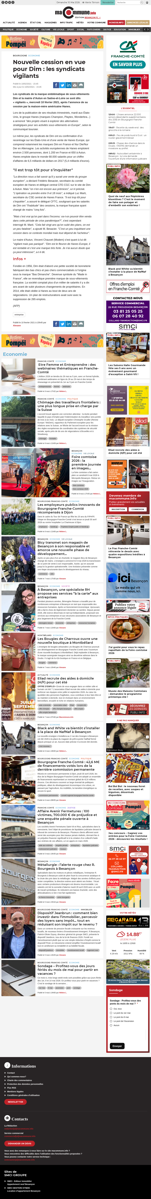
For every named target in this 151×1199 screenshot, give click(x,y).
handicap (53, 527)
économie (59, 623)
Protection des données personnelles (25, 1084)
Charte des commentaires (19, 1080)
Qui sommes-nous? (16, 1076)
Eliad (72, 705)
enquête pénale (62, 845)
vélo (52, 574)
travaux (63, 849)
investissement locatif (76, 950)
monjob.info (81, 705)
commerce (43, 574)
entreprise (19, 314)
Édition (79, 17)
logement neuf (92, 950)
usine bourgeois (63, 897)
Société (65, 586)
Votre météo (128, 913)
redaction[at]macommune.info (18, 1129)
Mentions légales (15, 1091)
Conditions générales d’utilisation (23, 1095)
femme (56, 387)
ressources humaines (87, 623)
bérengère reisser (46, 623)
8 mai (50, 988)
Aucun (116, 1025)
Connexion (138, 509)
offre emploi (78, 709)
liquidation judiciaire (90, 845)
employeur (43, 527)
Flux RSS (11, 1088)
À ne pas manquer (128, 720)
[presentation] (108, 737)
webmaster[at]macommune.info (19, 1160)
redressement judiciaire (48, 849)
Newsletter (15, 1102)
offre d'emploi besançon (62, 709)
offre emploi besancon (47, 712)
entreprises (71, 623)
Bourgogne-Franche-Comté (53, 501)
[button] (141, 2)
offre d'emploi (44, 709)
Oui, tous (118, 1009)
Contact (11, 1073)
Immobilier (86, 910)
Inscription (118, 509)
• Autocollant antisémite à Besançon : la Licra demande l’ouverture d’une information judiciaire (127, 156)
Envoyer (117, 1046)
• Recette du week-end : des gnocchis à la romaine (126, 128)
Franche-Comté (46, 361)
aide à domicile (45, 705)
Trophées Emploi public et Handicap (74, 527)
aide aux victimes (45, 845)
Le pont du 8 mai (121, 1017)
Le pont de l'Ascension (124, 1021)
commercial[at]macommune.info (20, 1136)
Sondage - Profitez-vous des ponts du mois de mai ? (125, 1002)
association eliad (60, 705)
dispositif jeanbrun (46, 950)
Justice (71, 808)
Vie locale (88, 453)
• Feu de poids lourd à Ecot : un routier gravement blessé (127, 136)
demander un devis (19, 1143)
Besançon (77, 451)
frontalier (53, 439)
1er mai (42, 988)
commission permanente (48, 795)
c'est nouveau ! (45, 746)
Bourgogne (20, 55)
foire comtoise (78, 485)
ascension (60, 988)
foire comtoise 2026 (80, 489)
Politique (72, 399)
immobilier (60, 950)
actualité (43, 675)
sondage (76, 988)
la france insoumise (46, 897)
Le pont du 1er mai (122, 1013)
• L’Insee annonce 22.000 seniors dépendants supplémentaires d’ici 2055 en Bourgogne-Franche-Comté (127, 118)
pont (68, 988)
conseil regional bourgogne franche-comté (77, 795)
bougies (42, 663)
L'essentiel (128, 108)
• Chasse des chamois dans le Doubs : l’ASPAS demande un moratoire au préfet (126, 146)
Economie (34, 55)
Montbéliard (45, 635)
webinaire (66, 387)
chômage (42, 439)
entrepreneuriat (45, 387)
